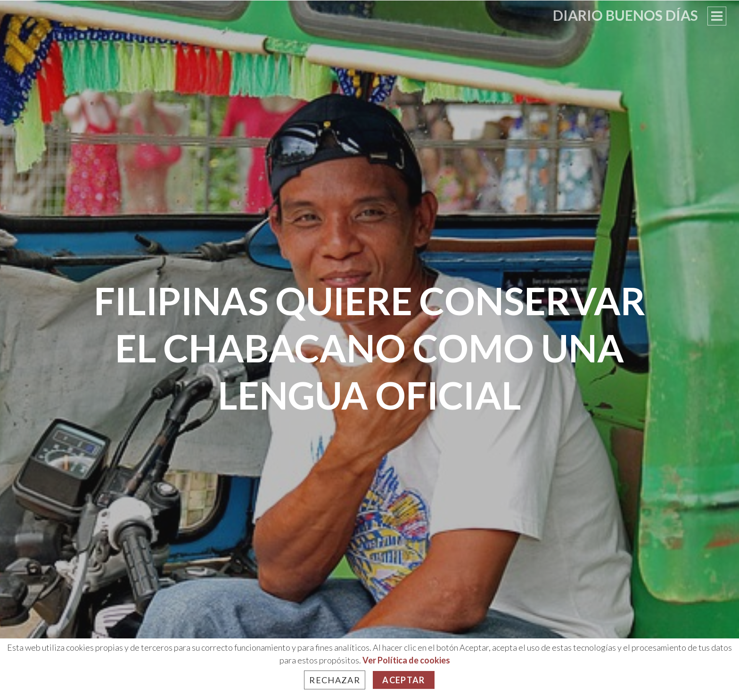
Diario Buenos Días (625, 15)
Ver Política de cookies (406, 660)
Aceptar (403, 680)
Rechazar (334, 680)
